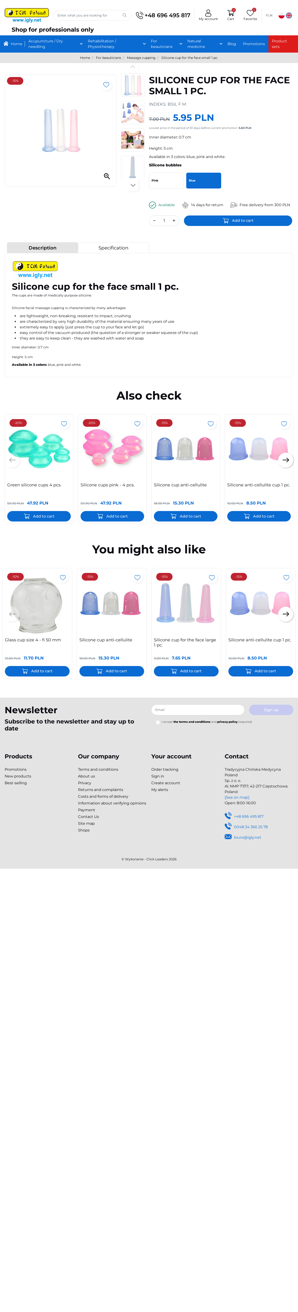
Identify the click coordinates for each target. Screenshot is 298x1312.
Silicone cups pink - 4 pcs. (108, 485)
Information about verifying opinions (112, 803)
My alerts (159, 789)
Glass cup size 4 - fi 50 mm (33, 640)
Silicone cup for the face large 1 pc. (185, 642)
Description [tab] (43, 248)
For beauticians (108, 58)
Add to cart (243, 220)
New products (18, 776)
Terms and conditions (98, 769)
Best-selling (16, 783)
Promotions (16, 769)
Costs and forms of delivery (103, 796)
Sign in (157, 776)
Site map (86, 823)
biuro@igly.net (243, 837)
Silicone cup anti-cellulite (180, 485)
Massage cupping (141, 58)
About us (86, 776)
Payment (86, 810)
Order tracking (164, 769)
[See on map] (237, 797)
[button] (230, 15)
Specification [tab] (113, 248)
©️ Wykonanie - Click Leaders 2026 (149, 859)
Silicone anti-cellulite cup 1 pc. (258, 485)
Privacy (84, 783)
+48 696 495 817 (162, 15)
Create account (165, 783)
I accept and (207, 721)
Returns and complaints (100, 789)
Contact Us (88, 816)
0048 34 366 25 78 (246, 827)
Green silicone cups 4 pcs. (34, 485)
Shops (84, 830)
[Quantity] (164, 221)
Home (85, 58)
